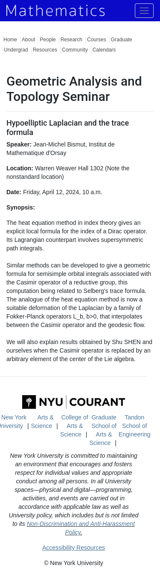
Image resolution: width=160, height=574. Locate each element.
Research (71, 40)
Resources (45, 50)
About (28, 40)
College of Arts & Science (74, 426)
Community (75, 50)
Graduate (121, 40)
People (47, 40)
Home (10, 40)
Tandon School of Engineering (135, 426)
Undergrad (16, 50)
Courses (96, 40)
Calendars (104, 50)
